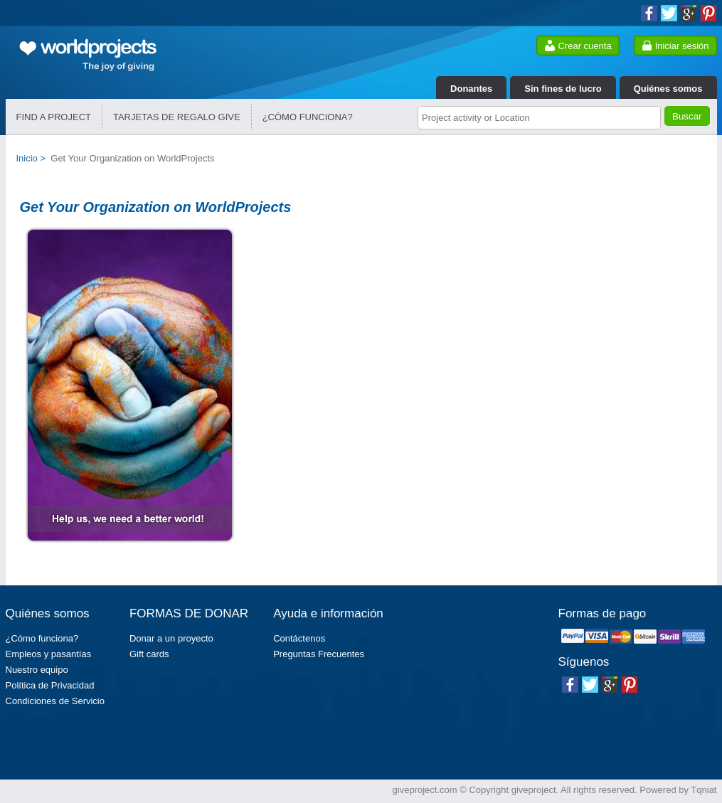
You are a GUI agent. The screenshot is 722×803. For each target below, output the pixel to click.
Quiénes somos (668, 88)
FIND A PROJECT (53, 117)
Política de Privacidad (50, 685)
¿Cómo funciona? (42, 638)
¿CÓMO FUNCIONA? (307, 117)
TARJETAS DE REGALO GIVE (176, 117)
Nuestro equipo (37, 669)
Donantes (471, 88)
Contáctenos (299, 638)
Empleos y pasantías (49, 654)
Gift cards (149, 654)
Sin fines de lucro (562, 88)
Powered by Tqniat (677, 790)
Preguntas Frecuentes (318, 654)
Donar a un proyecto (171, 638)
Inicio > (33, 158)
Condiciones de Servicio (55, 701)
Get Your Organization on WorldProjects (132, 158)
